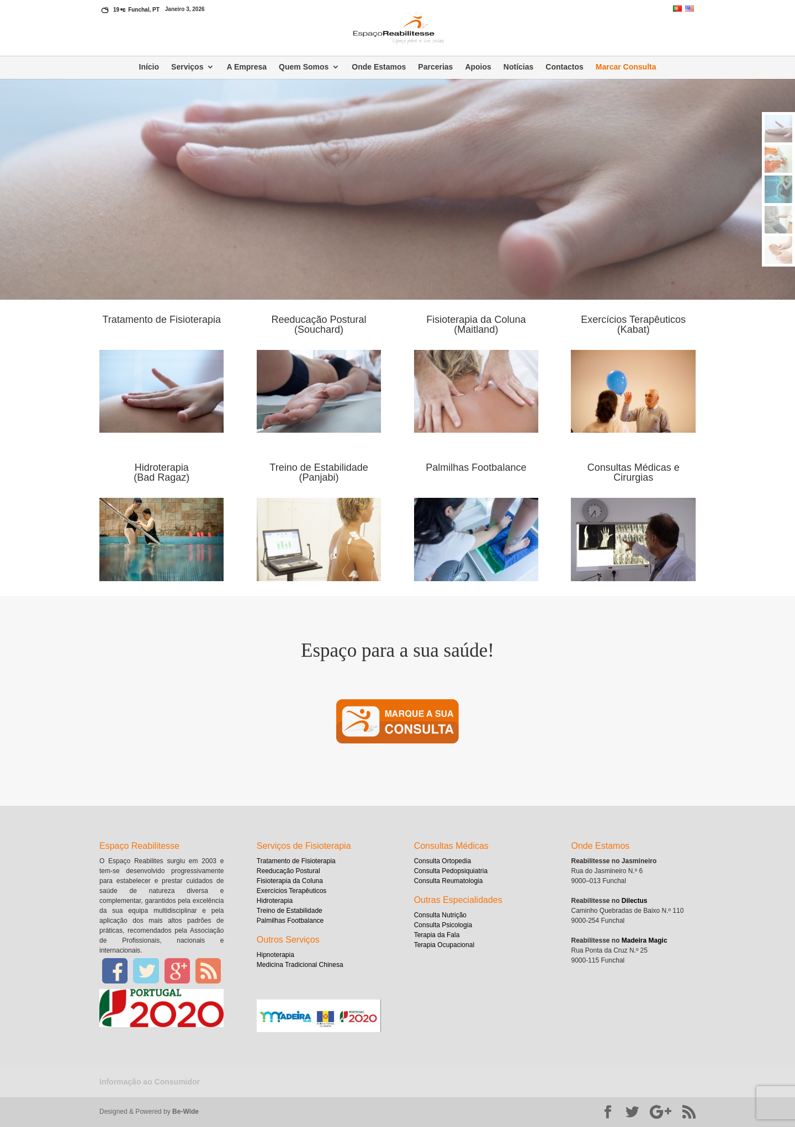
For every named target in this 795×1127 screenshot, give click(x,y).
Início (149, 67)
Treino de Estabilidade (289, 911)
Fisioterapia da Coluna (290, 881)
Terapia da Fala (437, 935)
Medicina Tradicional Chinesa (300, 965)
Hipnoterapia (275, 955)
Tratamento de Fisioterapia (296, 861)
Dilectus (635, 901)
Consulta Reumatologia (448, 881)
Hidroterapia (275, 901)
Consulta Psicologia (443, 925)
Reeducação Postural (288, 871)
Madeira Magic (644, 940)
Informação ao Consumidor (149, 1081)
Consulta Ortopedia (442, 861)
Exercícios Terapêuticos (292, 891)
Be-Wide (185, 1111)
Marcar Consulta (626, 67)
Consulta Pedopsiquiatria (450, 871)
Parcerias (435, 67)
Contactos (564, 67)
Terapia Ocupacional (444, 945)
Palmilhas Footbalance (290, 920)
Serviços (187, 67)
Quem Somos (303, 67)
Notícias (518, 67)
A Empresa (246, 67)
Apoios (478, 67)
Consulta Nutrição (440, 915)
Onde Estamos (379, 67)
